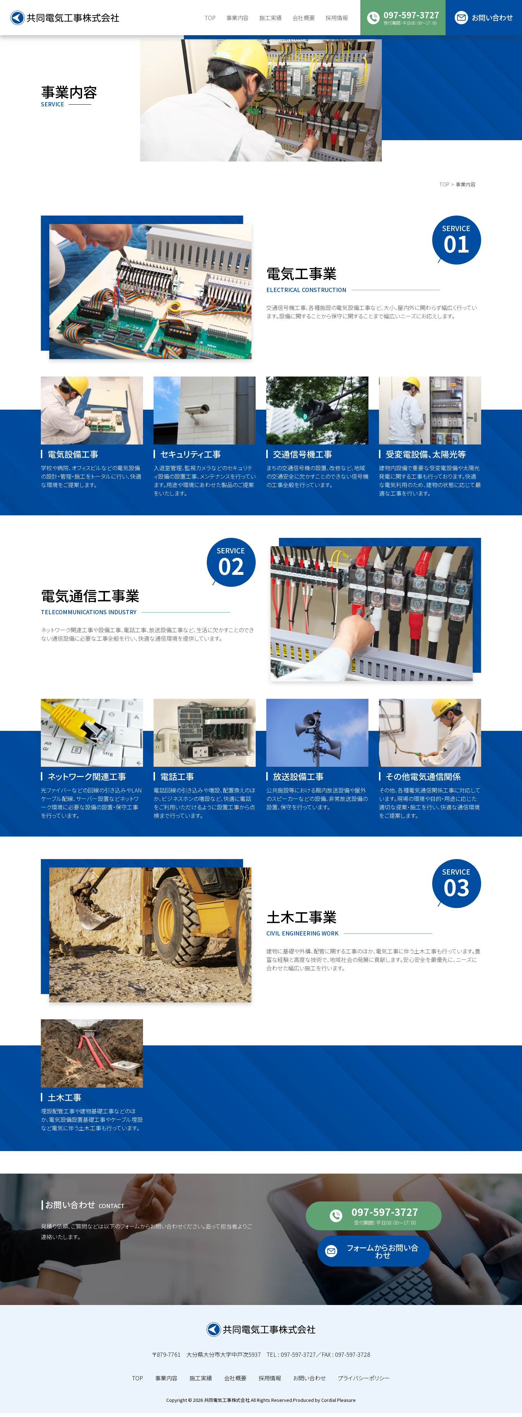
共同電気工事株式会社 (227, 1403)
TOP (444, 199)
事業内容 (166, 1382)
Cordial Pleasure (338, 1403)
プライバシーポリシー (364, 1382)
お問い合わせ (309, 1382)
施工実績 (270, 17)
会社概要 (235, 1382)
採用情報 (270, 1382)
